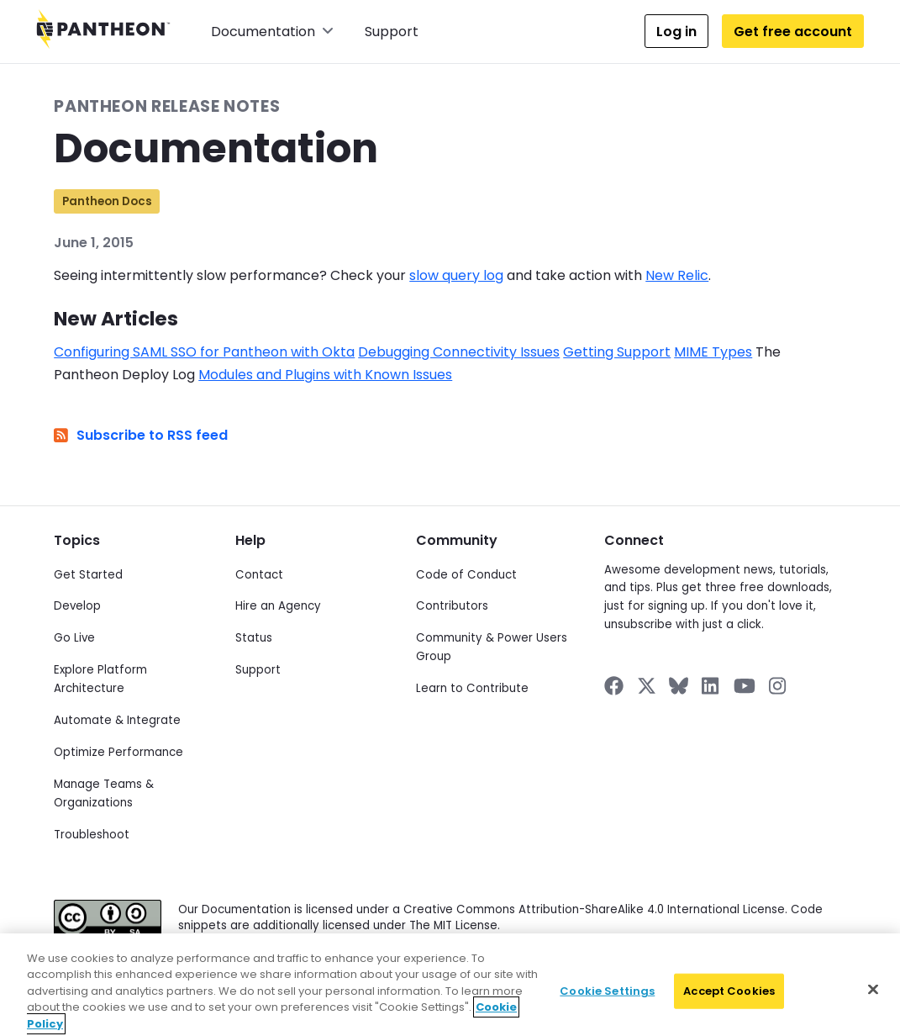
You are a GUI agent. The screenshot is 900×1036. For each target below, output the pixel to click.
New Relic (676, 275)
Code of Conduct (466, 575)
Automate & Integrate (117, 720)
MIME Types (713, 352)
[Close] (873, 1001)
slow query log (456, 275)
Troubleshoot (91, 835)
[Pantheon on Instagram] (778, 685)
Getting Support (617, 352)
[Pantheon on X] (646, 685)
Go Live (74, 638)
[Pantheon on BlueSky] (678, 685)
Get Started (88, 575)
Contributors (452, 606)
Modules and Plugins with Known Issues (325, 374)
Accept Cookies (729, 1003)
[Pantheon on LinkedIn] (711, 685)
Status (253, 638)
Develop (77, 606)
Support (391, 32)
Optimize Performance (118, 752)
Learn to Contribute (472, 688)
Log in (676, 31)
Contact (259, 575)
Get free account (793, 31)
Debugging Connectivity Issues (459, 352)
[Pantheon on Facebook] (614, 685)
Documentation (272, 32)
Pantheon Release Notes (167, 106)
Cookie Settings (607, 1003)
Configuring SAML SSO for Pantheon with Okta (204, 352)
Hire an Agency (278, 606)
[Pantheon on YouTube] (744, 685)
